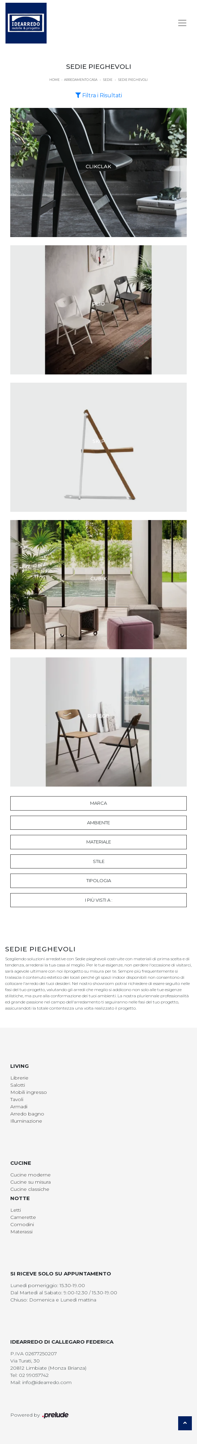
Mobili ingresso (28, 1092)
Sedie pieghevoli (133, 80)
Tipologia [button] (98, 880)
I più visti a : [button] (98, 900)
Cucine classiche (29, 1189)
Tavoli (16, 1099)
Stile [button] (98, 861)
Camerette (23, 1217)
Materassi (21, 1232)
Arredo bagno (27, 1114)
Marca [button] (98, 803)
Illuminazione (26, 1121)
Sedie (107, 80)
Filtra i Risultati (98, 95)
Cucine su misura (30, 1182)
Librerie (19, 1078)
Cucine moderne (30, 1175)
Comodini (22, 1224)
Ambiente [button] (98, 822)
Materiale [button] (98, 841)
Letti (15, 1210)
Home (54, 80)
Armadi (18, 1106)
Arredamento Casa (80, 80)
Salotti (17, 1085)
